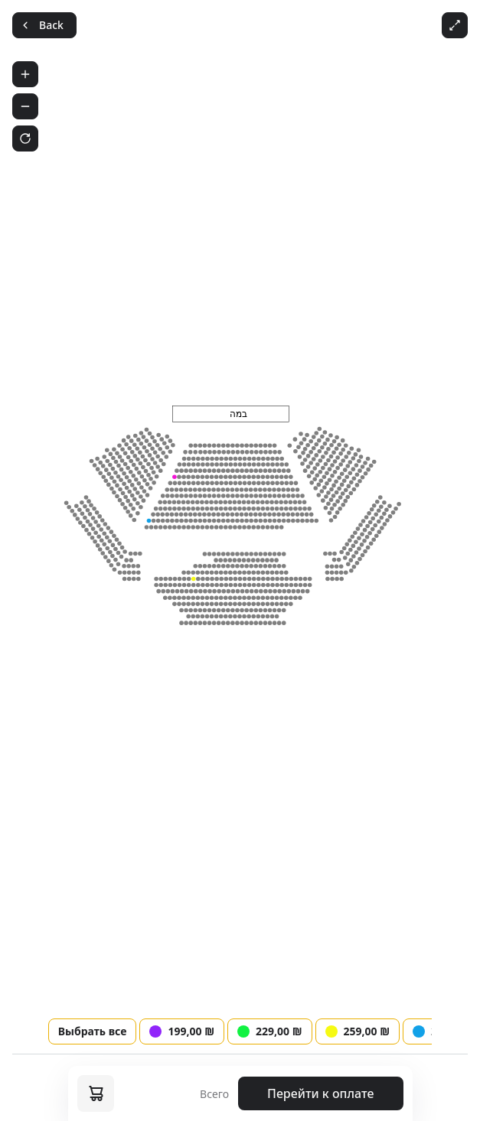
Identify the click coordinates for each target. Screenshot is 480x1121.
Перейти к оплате (320, 1093)
